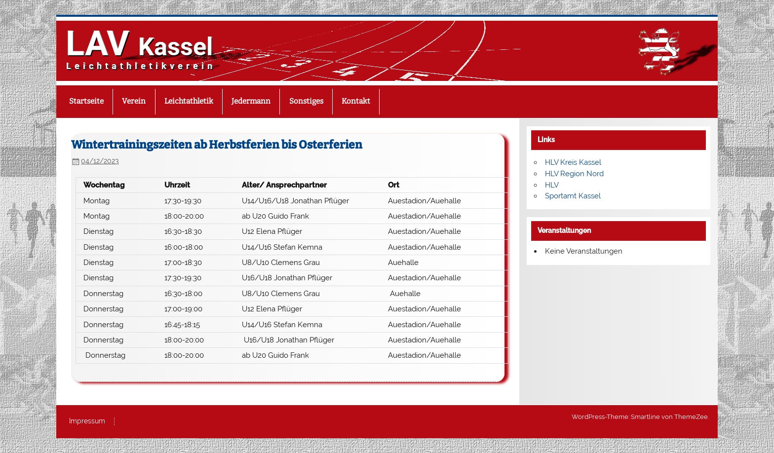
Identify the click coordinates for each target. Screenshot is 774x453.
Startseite (86, 101)
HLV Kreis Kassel (573, 162)
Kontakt (356, 101)
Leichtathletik (188, 101)
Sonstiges (306, 101)
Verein (134, 101)
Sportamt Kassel (573, 195)
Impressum (87, 421)
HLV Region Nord (574, 173)
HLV (552, 185)
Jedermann (251, 101)
